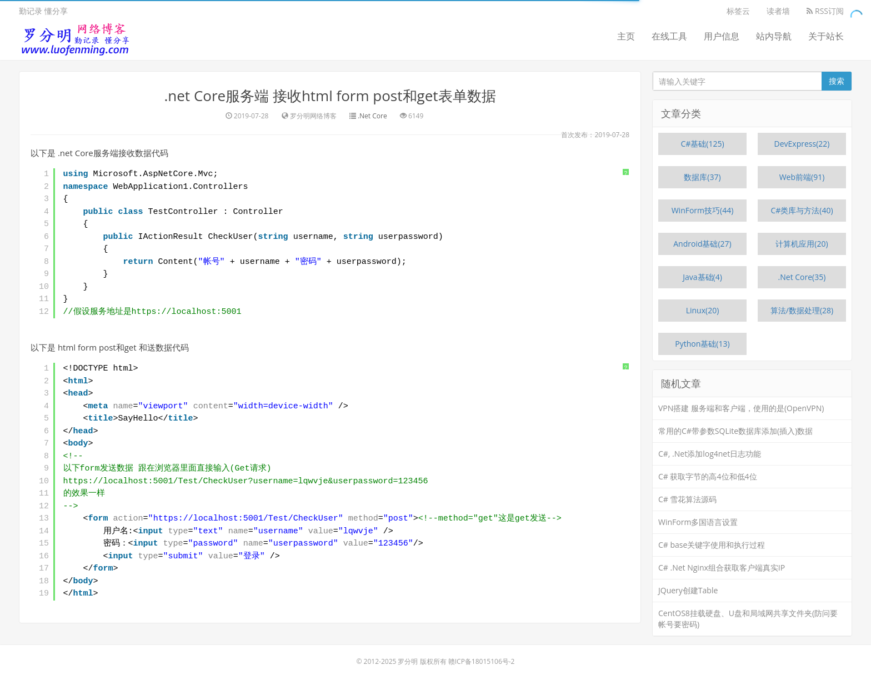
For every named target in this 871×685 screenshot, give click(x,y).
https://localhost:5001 (187, 312)
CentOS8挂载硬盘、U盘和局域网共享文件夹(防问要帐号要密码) (748, 618)
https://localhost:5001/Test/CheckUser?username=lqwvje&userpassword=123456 (245, 481)
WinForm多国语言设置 (698, 522)
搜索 (836, 81)
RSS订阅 (825, 11)
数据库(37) (702, 177)
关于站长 (826, 36)
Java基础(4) (702, 277)
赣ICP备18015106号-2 (481, 661)
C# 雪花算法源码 (687, 499)
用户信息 (721, 36)
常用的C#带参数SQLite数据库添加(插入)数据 (735, 431)
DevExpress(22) (802, 143)
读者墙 (778, 11)
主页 (626, 36)
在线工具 (669, 36)
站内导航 (774, 36)
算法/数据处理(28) (801, 310)
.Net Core (372, 116)
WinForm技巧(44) (703, 210)
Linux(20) (702, 310)
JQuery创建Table (688, 590)
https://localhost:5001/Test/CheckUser (245, 518)
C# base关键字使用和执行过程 (711, 544)
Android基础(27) (702, 243)
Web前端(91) (802, 177)
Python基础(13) (702, 343)
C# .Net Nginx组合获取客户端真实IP (721, 567)
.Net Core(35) (802, 277)
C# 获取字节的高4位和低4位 (707, 476)
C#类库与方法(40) (801, 210)
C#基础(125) (702, 143)
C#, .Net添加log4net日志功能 (709, 453)
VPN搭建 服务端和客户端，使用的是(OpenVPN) (741, 408)
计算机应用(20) (801, 243)
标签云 (738, 11)
